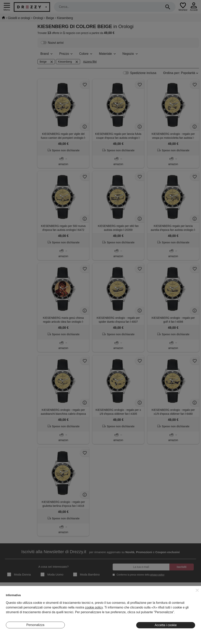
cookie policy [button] (94, 607)
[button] (197, 590)
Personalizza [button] (35, 625)
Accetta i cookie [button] (166, 625)
